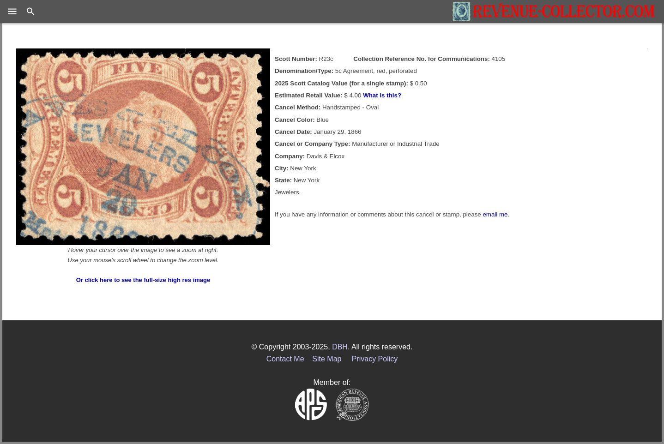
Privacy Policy (375, 359)
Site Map (326, 359)
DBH (340, 347)
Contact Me (285, 359)
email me (495, 214)
